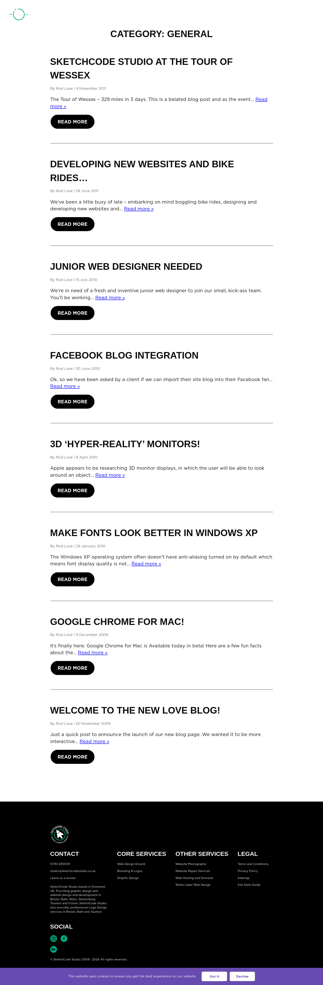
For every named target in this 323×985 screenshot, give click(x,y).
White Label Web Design (193, 885)
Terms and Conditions (253, 864)
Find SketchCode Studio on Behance (53, 949)
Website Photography (190, 864)
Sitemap (244, 878)
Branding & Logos (130, 871)
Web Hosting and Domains (194, 878)
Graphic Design (128, 878)
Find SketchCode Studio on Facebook (64, 938)
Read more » (139, 208)
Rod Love (64, 88)
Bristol (70, 912)
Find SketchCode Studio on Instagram (53, 938)
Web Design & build (131, 864)
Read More (72, 121)
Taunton (55, 903)
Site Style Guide (249, 885)
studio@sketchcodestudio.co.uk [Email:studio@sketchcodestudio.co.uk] (73, 871)
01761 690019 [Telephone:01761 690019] (290, 15)
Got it (214, 976)
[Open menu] (309, 15)
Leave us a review (62, 878)
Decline (242, 976)
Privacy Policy (248, 871)
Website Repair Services (192, 871)
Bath (64, 899)
